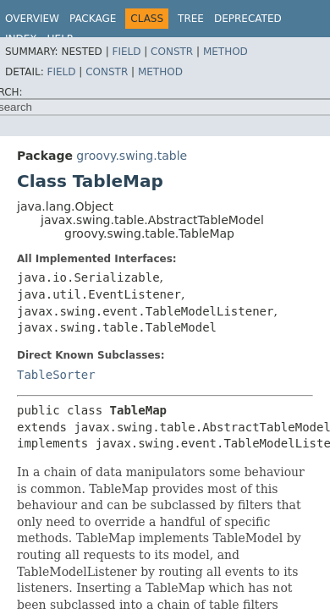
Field (126, 52)
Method (225, 52)
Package (92, 19)
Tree (191, 19)
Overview (32, 19)
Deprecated (248, 19)
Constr (172, 52)
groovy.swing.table (131, 155)
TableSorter (56, 374)
